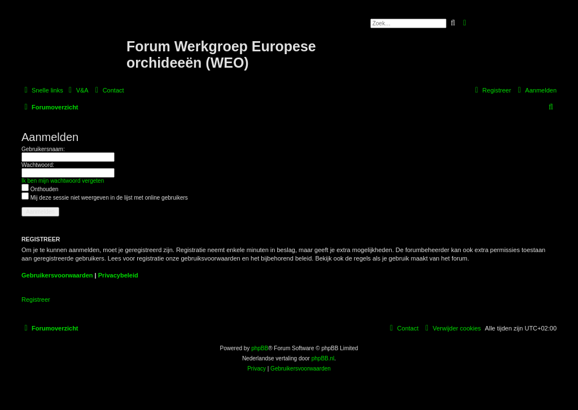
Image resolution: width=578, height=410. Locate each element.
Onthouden (39, 189)
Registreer (35, 299)
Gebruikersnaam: (43, 149)
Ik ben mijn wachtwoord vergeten (62, 181)
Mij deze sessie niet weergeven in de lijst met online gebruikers (104, 198)
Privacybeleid (118, 275)
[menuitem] (77, 90)
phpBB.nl (323, 358)
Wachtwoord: (37, 165)
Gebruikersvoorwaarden (57, 275)
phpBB (259, 348)
